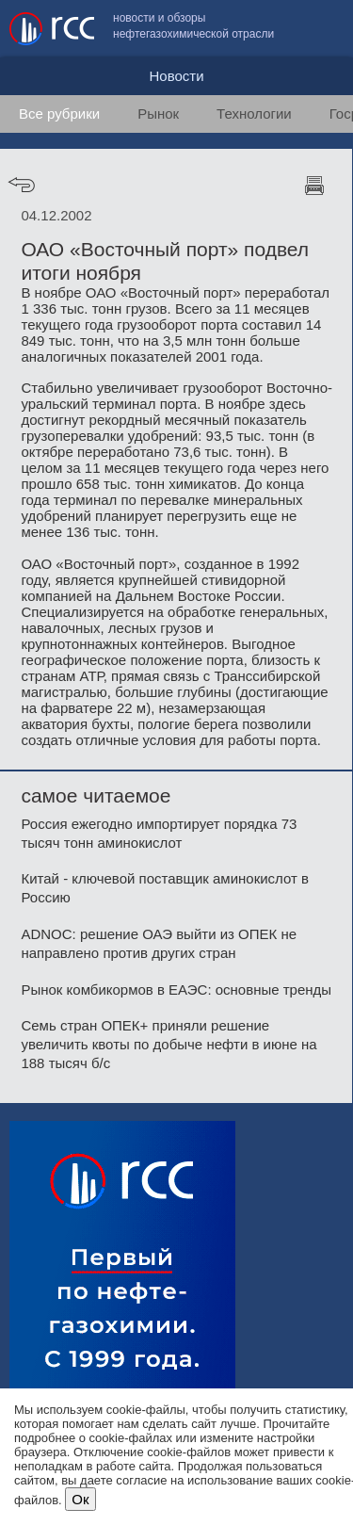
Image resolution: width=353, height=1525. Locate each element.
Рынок (158, 113)
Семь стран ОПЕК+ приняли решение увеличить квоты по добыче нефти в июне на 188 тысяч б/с (168, 1044)
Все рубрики (59, 113)
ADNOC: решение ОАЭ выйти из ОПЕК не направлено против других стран (159, 943)
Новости (176, 76)
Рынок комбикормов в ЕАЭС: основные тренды (176, 990)
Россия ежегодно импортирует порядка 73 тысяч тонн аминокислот (159, 833)
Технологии (254, 113)
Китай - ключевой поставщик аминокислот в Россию (165, 887)
